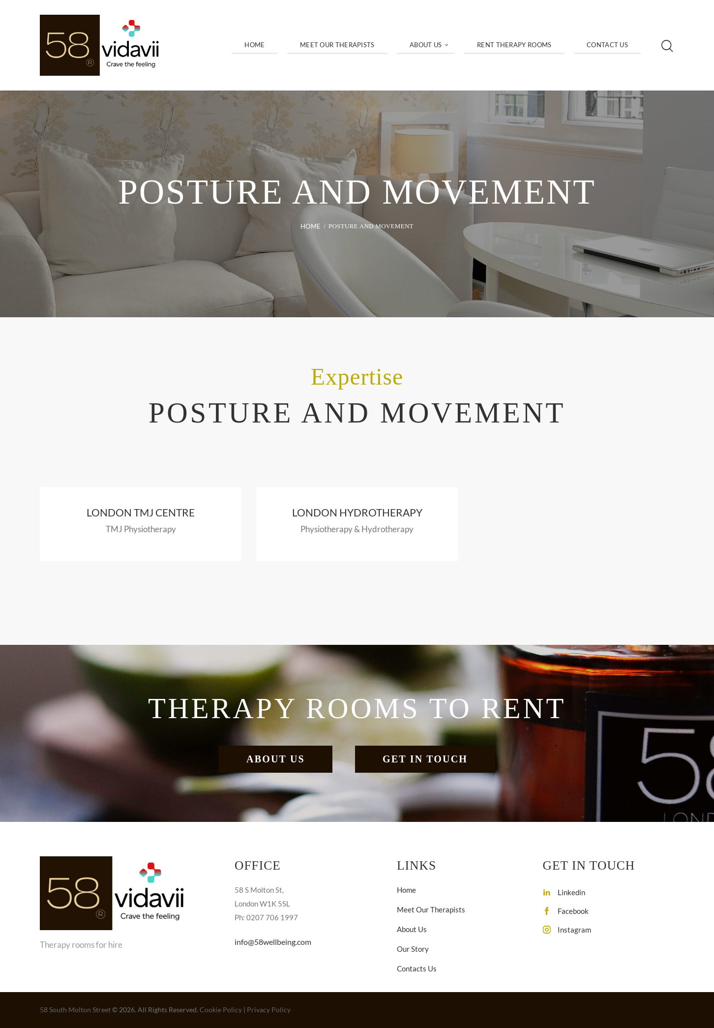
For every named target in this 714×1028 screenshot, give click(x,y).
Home (310, 226)
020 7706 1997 (268, 975)
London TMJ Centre (141, 513)
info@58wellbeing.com (276, 943)
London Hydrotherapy (357, 513)
